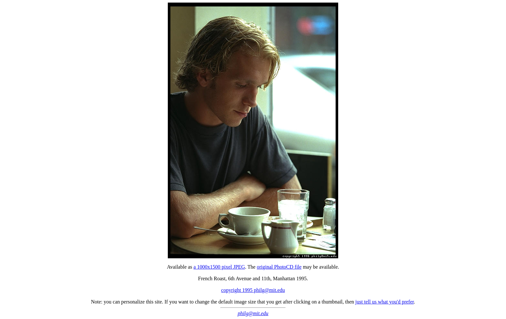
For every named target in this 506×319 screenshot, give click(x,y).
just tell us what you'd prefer (384, 301)
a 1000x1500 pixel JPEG (219, 267)
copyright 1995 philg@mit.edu (253, 290)
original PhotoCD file (279, 267)
